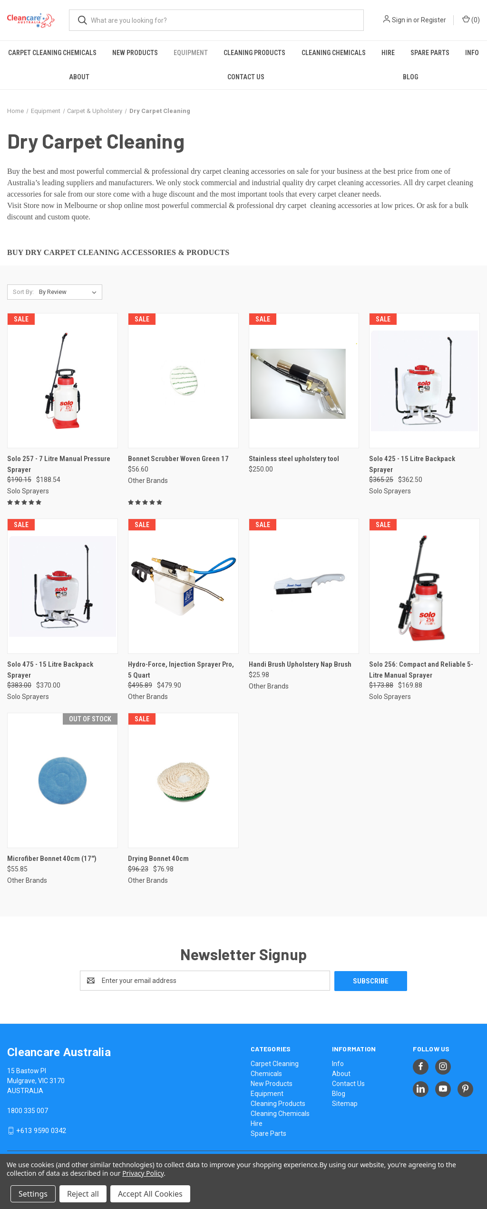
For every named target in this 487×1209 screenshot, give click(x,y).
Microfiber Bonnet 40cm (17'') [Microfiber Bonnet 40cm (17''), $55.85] (52, 858)
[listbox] (70, 292)
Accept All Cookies (150, 1194)
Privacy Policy (143, 1173)
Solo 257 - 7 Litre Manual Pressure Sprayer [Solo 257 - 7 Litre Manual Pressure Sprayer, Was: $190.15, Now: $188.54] (58, 464)
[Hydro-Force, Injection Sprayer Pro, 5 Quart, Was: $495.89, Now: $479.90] (183, 586)
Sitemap (345, 1103)
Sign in (402, 20)
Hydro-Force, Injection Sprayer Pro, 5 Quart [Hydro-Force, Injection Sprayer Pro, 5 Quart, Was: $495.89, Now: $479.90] (181, 670)
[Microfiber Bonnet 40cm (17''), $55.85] (62, 780)
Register (433, 20)
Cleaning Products (254, 53)
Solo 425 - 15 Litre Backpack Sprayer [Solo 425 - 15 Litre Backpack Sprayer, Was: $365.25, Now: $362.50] (412, 464)
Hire (388, 53)
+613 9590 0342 (41, 1130)
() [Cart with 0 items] (471, 19)
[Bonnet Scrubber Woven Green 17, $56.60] (183, 380)
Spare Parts (429, 53)
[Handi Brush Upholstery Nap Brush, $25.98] (304, 586)
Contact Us (245, 77)
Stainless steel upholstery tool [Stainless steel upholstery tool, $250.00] (294, 458)
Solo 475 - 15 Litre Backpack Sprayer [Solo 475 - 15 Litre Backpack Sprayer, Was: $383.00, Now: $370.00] (50, 670)
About (79, 77)
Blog (410, 77)
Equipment (191, 53)
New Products (135, 53)
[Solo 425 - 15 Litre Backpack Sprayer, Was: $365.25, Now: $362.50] (424, 380)
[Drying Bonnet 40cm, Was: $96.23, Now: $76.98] (183, 780)
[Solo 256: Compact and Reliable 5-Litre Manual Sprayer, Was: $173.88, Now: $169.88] (424, 586)
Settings (33, 1194)
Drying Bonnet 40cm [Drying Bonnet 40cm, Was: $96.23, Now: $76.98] (158, 858)
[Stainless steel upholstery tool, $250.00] (304, 380)
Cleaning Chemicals (334, 53)
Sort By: (23, 291)
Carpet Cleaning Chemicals (52, 53)
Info (472, 53)
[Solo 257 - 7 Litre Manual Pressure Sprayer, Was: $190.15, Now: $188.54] (62, 380)
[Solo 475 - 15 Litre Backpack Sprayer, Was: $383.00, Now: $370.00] (62, 586)
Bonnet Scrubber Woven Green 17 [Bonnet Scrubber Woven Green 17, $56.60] (178, 458)
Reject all (83, 1194)
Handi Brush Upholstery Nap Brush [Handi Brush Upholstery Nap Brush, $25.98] (300, 664)
